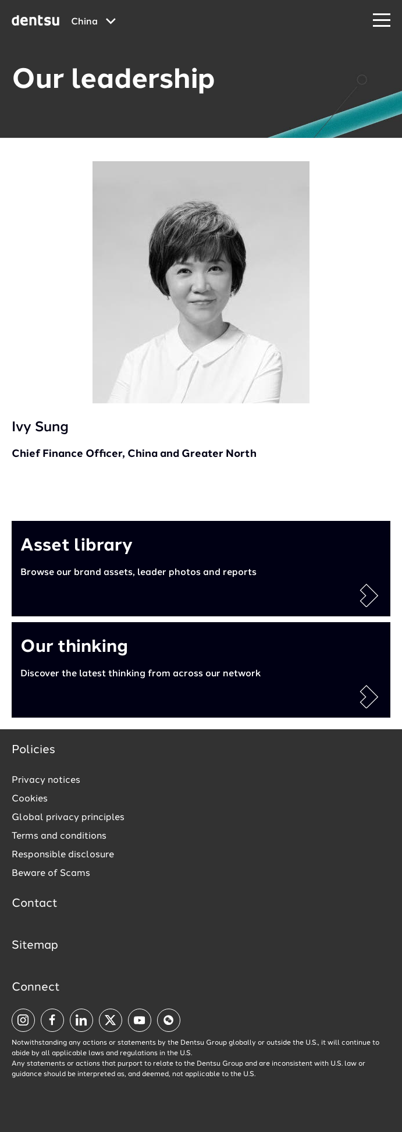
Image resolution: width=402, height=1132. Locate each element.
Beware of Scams (51, 873)
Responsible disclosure (63, 855)
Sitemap (35, 946)
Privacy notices (46, 780)
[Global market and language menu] (93, 22)
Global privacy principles (68, 817)
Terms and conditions (59, 836)
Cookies (30, 799)
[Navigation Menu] (381, 20)
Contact (35, 904)
